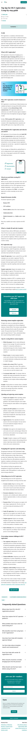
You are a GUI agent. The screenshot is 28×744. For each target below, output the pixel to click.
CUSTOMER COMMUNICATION (18, 597)
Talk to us (14, 313)
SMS (3, 600)
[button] (2, 2)
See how (14, 309)
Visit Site (14, 711)
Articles (4, 20)
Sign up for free (14, 589)
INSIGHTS (4, 597)
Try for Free (23, 2)
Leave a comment (14, 718)
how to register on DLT (21, 289)
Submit (14, 691)
